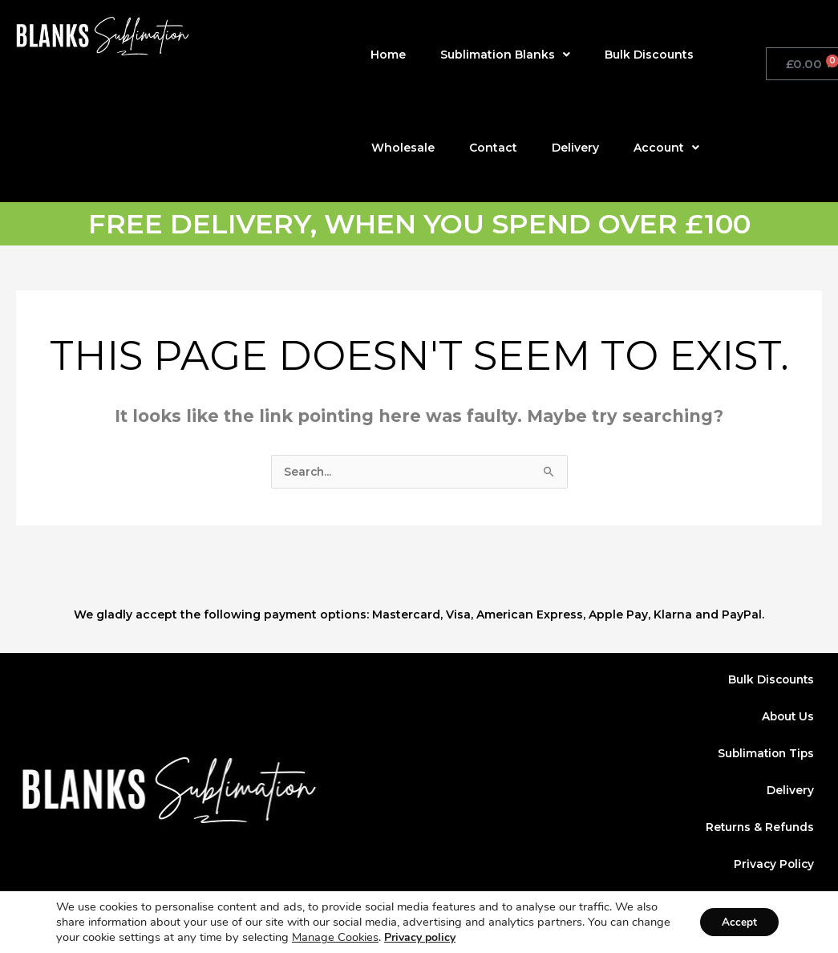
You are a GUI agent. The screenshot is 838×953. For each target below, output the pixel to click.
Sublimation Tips (764, 755)
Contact (493, 147)
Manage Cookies (377, 937)
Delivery (575, 147)
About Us (786, 718)
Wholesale (403, 147)
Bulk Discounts (649, 54)
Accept (737, 922)
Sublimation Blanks (505, 54)
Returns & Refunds (758, 828)
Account (666, 147)
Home (388, 54)
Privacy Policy (772, 865)
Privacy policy (461, 937)
